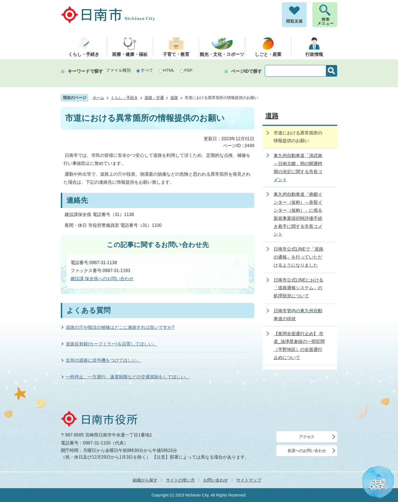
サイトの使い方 (180, 480)
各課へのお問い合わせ (306, 450)
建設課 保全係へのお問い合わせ (101, 278)
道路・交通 (154, 98)
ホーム (98, 98)
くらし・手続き (124, 98)
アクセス (307, 437)
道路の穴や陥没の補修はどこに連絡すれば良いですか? (120, 327)
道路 (174, 98)
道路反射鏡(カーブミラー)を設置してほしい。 (111, 344)
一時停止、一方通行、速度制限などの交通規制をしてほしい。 (128, 376)
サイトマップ (248, 480)
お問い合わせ (215, 480)
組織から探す (145, 480)
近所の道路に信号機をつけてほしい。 (103, 360)
